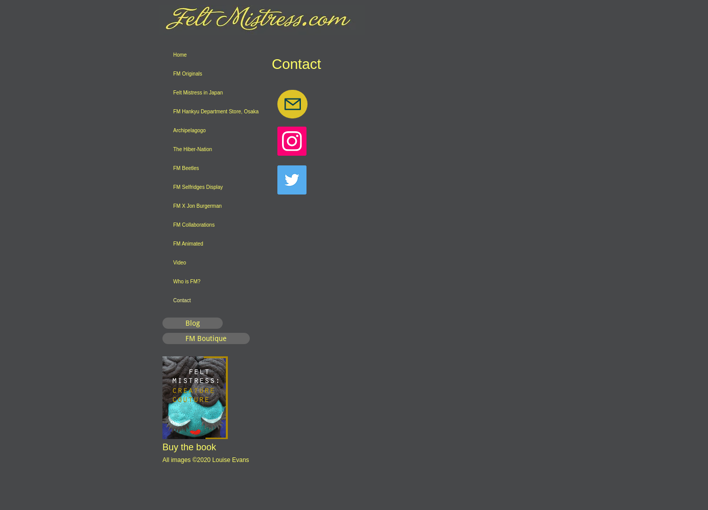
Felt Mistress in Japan (198, 92)
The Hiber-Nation (192, 149)
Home (180, 55)
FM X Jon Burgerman (197, 206)
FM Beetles (186, 168)
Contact (182, 300)
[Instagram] (291, 141)
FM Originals (187, 74)
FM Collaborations (194, 225)
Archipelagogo (189, 130)
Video (179, 262)
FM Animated (188, 244)
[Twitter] (291, 180)
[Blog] (192, 323)
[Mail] (292, 104)
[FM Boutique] (206, 338)
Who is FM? (186, 281)
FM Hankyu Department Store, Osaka (215, 111)
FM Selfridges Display (198, 187)
